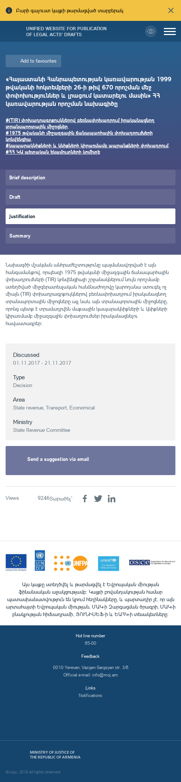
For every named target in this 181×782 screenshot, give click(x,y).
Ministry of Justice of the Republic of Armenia (55, 755)
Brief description (27, 177)
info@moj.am (105, 675)
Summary (20, 235)
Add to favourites (38, 61)
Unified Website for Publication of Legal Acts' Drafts (66, 31)
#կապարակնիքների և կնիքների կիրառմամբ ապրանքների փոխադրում (87, 145)
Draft (15, 197)
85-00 (90, 643)
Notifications (90, 695)
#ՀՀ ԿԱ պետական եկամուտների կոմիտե (53, 151)
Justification (22, 216)
